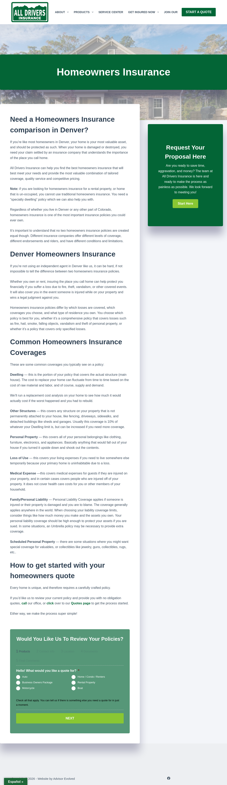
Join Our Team (175, 12)
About (62, 12)
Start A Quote (198, 12)
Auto (24, 677)
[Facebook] (168, 777)
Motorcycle (28, 688)
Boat (80, 688)
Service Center (110, 12)
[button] (185, 203)
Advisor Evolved (64, 778)
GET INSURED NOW (144, 12)
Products (84, 12)
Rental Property (86, 682)
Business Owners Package (37, 682)
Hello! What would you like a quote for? (47, 670)
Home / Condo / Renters (91, 677)
